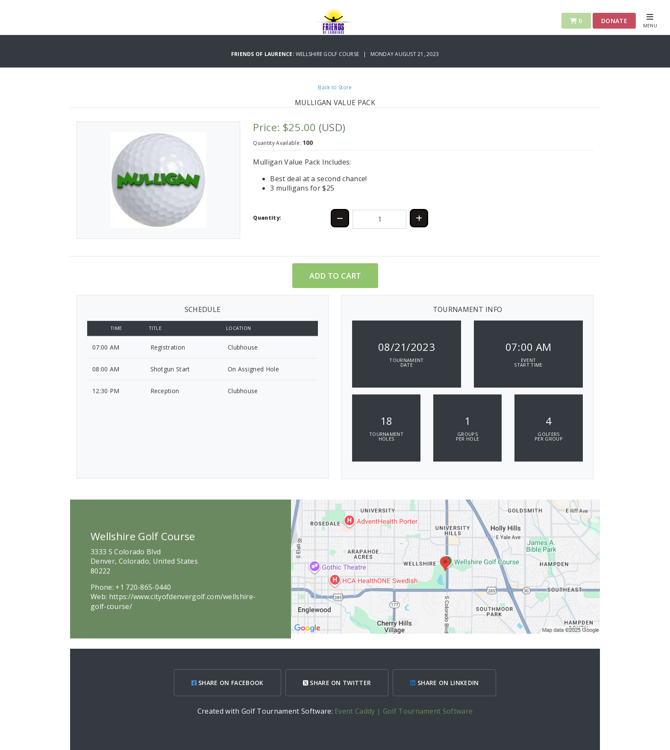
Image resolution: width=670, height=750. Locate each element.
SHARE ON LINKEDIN (444, 683)
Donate (614, 21)
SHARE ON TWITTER (337, 683)
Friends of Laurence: (263, 54)
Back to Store (335, 87)
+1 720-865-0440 (143, 587)
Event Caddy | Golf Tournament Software (404, 711)
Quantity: (267, 217)
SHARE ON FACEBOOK (227, 683)
